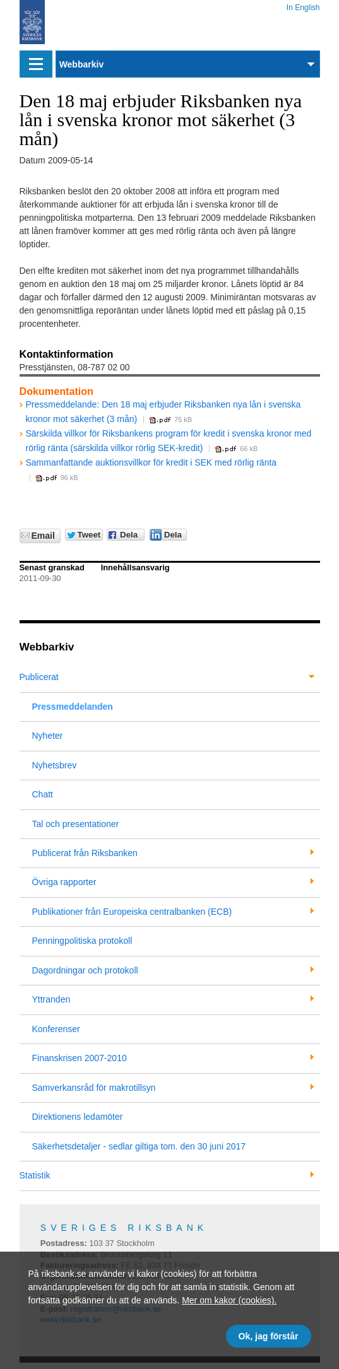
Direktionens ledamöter (77, 1117)
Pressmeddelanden (72, 707)
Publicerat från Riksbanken (85, 853)
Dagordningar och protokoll (85, 970)
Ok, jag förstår (269, 1336)
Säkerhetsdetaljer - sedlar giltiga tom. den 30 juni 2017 (139, 1146)
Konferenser (56, 1029)
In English (303, 5)
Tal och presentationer (75, 824)
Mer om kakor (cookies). (229, 1300)
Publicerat (39, 677)
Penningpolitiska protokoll (82, 941)
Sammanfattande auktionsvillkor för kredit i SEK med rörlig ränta (151, 462)
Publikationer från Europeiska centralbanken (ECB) (132, 912)
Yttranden (51, 999)
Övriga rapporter (64, 882)
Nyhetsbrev (54, 765)
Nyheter (47, 736)
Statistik (35, 1175)
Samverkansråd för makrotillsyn (94, 1088)
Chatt (42, 794)
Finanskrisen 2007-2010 (79, 1058)
